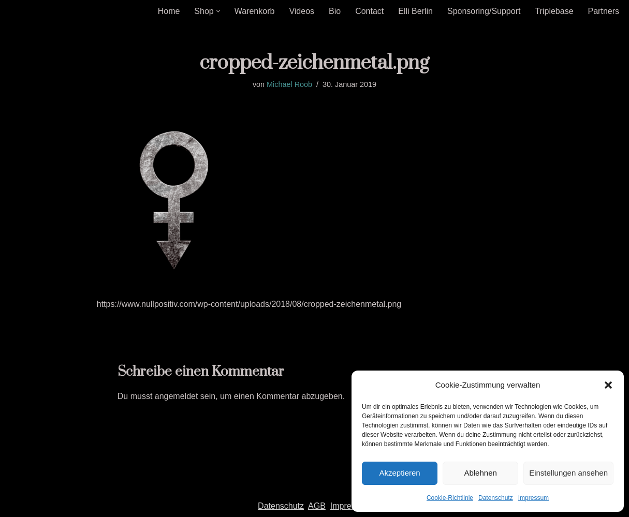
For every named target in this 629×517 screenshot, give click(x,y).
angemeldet (176, 396)
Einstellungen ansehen (568, 472)
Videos (301, 11)
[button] (608, 385)
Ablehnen (480, 472)
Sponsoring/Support (483, 11)
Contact (369, 11)
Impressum (533, 497)
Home (169, 11)
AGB (317, 505)
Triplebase (554, 11)
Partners (603, 11)
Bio (335, 11)
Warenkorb (255, 11)
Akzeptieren (399, 472)
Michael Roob (289, 84)
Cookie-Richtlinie (450, 497)
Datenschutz (495, 497)
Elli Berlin (415, 11)
